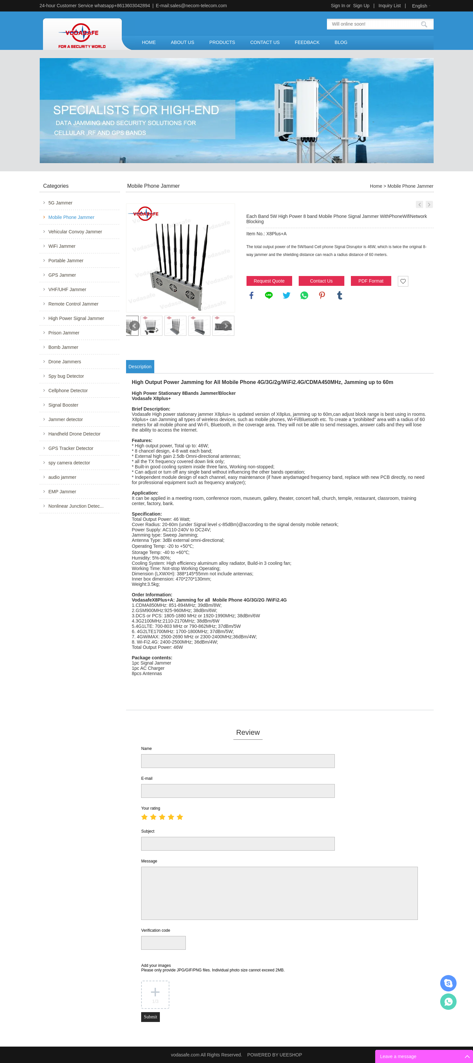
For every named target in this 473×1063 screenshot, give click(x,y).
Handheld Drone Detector (75, 433)
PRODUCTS (222, 42)
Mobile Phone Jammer (72, 217)
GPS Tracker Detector (71, 448)
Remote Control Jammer (74, 304)
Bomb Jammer (63, 347)
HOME (149, 42)
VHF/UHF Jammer (67, 289)
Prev (134, 326)
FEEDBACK (307, 42)
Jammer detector (66, 419)
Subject (147, 831)
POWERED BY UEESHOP (274, 1054)
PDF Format (370, 281)
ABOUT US (182, 42)
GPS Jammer (62, 275)
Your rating (150, 808)
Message (149, 861)
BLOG (341, 42)
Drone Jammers (65, 361)
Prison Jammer (64, 332)
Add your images (213, 967)
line (269, 295)
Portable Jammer (66, 260)
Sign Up (361, 5)
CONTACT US (265, 42)
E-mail (146, 778)
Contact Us (321, 281)
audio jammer (62, 477)
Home (376, 186)
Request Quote (269, 281)
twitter (286, 295)
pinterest (322, 295)
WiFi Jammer (62, 246)
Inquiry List (389, 5)
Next (226, 326)
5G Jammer (61, 202)
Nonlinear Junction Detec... (76, 506)
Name (146, 748)
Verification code (155, 930)
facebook (251, 295)
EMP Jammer (62, 491)
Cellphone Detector (68, 390)
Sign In (338, 5)
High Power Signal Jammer (76, 318)
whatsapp (304, 295)
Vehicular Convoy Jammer (75, 231)
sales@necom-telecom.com (198, 5)
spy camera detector (69, 462)
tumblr (340, 295)
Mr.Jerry (448, 983)
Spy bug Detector (66, 376)
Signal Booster (63, 405)
